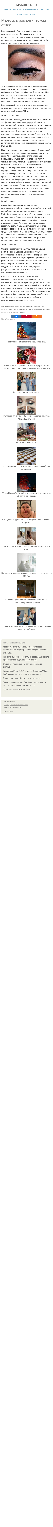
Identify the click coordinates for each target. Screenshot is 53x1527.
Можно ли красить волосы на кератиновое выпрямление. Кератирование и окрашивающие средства (25, 650)
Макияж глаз (26, 4)
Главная (7, 9)
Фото (32, 14)
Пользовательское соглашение (19, 705)
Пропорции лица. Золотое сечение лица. (22, 678)
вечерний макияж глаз (15, 306)
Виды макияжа (30, 9)
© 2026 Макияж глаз (9, 701)
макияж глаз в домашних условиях (34, 306)
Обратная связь (8, 711)
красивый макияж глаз (18, 312)
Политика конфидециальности (12, 707)
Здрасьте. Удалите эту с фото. (17, 689)
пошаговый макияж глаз (8, 309)
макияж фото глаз (22, 309)
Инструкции (22, 14)
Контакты (6, 705)
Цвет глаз (44, 9)
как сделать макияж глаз (37, 309)
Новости (17, 9)
